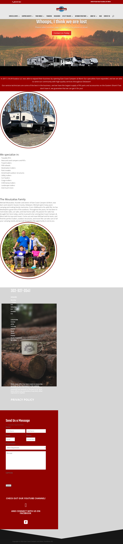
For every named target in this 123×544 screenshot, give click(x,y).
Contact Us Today (61, 33)
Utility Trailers (66, 16)
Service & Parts (13, 16)
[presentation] (20, 478)
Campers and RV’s (26, 16)
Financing (49, 16)
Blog (100, 16)
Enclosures (57, 16)
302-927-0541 (17, 2)
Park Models (39, 16)
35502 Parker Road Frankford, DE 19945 (101, 2)
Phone (29, 435)
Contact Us (107, 16)
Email (8, 435)
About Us (92, 16)
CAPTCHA (9, 473)
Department (11, 444)
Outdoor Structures (80, 16)
